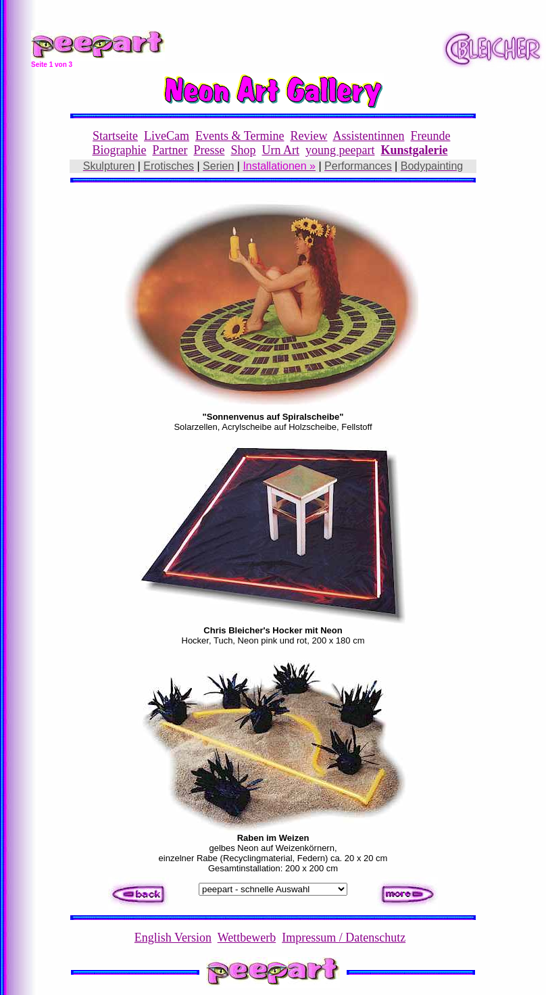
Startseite (115, 136)
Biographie (120, 150)
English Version (173, 937)
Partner (170, 150)
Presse (208, 150)
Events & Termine (239, 136)
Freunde (430, 136)
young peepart (339, 150)
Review (308, 136)
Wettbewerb (247, 937)
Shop (242, 150)
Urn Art (281, 150)
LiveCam (166, 136)
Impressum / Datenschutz (343, 937)
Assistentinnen (368, 136)
